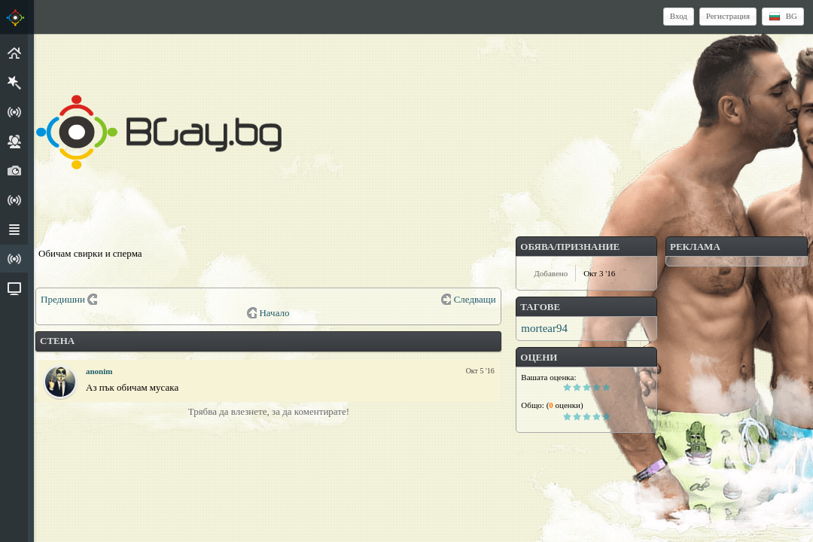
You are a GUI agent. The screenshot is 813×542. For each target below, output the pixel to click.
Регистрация (728, 15)
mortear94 (544, 328)
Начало (274, 312)
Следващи (475, 299)
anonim (99, 371)
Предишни (63, 299)
